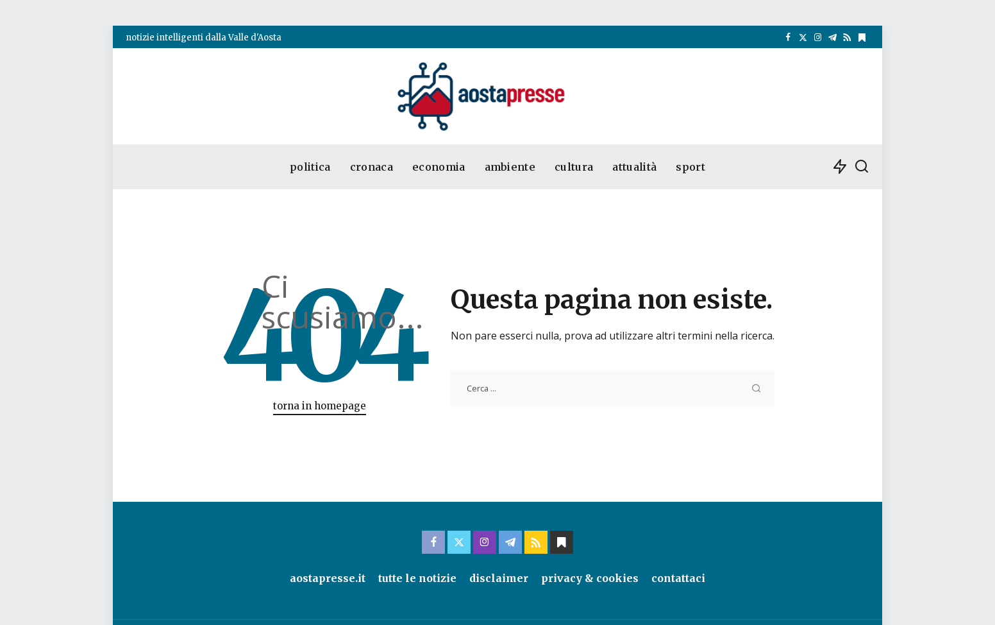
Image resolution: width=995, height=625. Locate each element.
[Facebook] (788, 38)
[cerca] (861, 166)
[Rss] (847, 38)
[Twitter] (803, 38)
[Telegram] (832, 38)
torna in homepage (319, 406)
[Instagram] (817, 38)
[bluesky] (862, 38)
